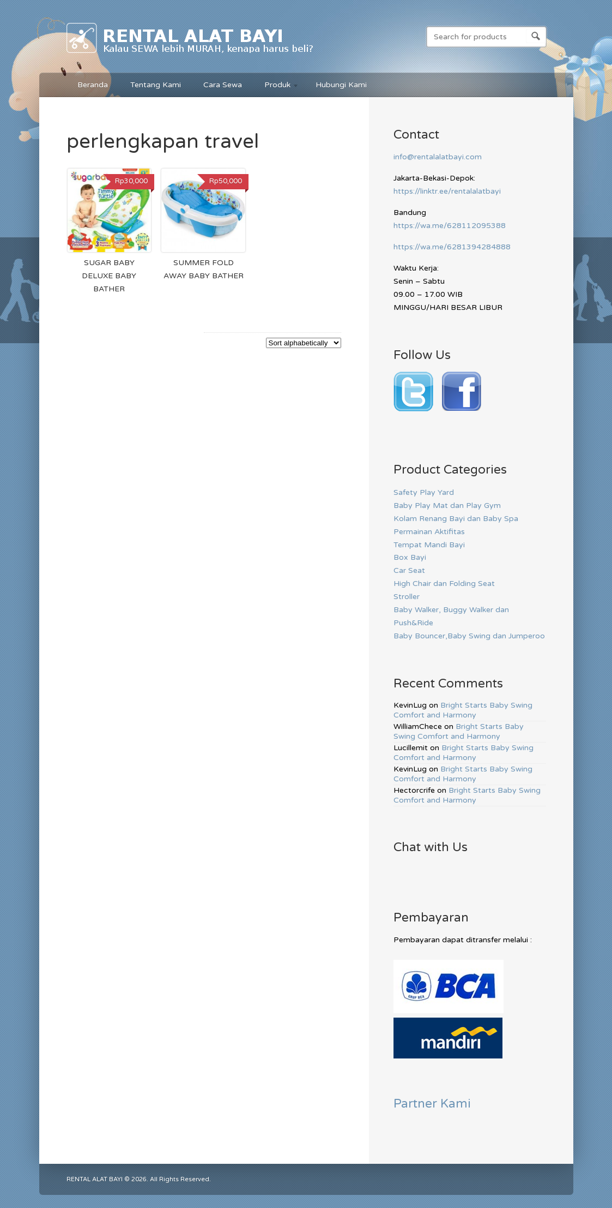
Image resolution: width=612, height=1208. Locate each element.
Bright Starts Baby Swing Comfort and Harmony (462, 710)
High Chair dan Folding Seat (444, 583)
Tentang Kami (155, 84)
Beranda (92, 84)
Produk (276, 86)
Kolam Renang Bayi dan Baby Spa (455, 518)
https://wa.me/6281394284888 (452, 247)
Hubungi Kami (341, 84)
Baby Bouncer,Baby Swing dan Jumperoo (469, 636)
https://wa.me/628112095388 (449, 225)
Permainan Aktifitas (429, 531)
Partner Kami (432, 1103)
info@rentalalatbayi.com (437, 157)
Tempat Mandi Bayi (429, 544)
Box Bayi (409, 557)
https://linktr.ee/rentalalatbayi (447, 191)
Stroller (406, 596)
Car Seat (409, 570)
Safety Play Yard (423, 492)
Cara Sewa (222, 84)
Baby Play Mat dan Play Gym (447, 505)
